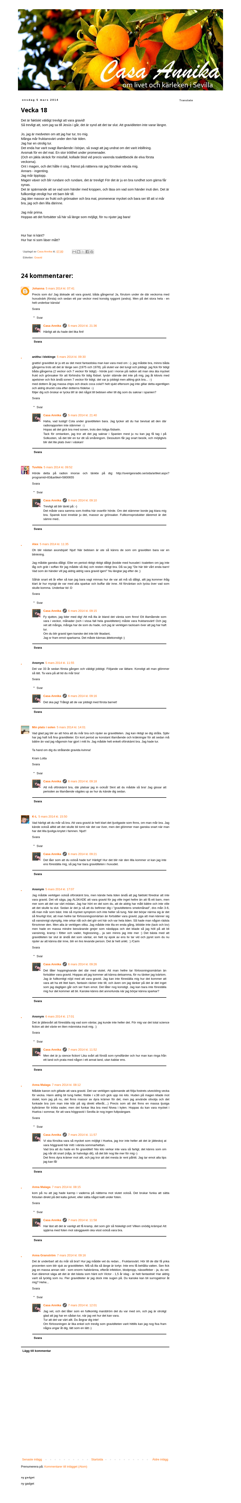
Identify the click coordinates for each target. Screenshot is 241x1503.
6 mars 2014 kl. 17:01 (59, 1016)
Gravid (38, 257)
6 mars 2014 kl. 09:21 (82, 854)
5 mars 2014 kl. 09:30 (71, 356)
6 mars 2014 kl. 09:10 (82, 500)
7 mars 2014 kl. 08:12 (66, 1085)
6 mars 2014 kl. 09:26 (82, 964)
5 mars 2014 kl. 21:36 (82, 325)
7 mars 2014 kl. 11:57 (82, 1134)
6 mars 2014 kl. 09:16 (82, 696)
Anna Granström (44, 1255)
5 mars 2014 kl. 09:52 (58, 467)
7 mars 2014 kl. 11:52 (82, 1049)
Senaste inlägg (32, 1459)
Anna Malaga (41, 1085)
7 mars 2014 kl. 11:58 (82, 1220)
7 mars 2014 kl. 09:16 (71, 1255)
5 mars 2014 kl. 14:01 (71, 727)
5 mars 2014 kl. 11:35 (54, 544)
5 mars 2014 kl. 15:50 (52, 816)
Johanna (38, 288)
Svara (36, 309)
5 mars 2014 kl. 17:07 (59, 889)
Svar (40, 317)
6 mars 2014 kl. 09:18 (82, 781)
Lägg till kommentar (37, 1351)
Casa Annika (52, 325)
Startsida (97, 1459)
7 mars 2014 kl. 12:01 (82, 1305)
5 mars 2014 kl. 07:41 (60, 288)
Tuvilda (37, 467)
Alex (35, 544)
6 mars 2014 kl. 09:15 (82, 611)
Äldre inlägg (160, 1459)
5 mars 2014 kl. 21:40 (82, 415)
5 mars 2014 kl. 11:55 (59, 663)
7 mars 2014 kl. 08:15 (66, 1187)
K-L (34, 816)
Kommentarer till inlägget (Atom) (65, 1466)
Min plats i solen (43, 727)
